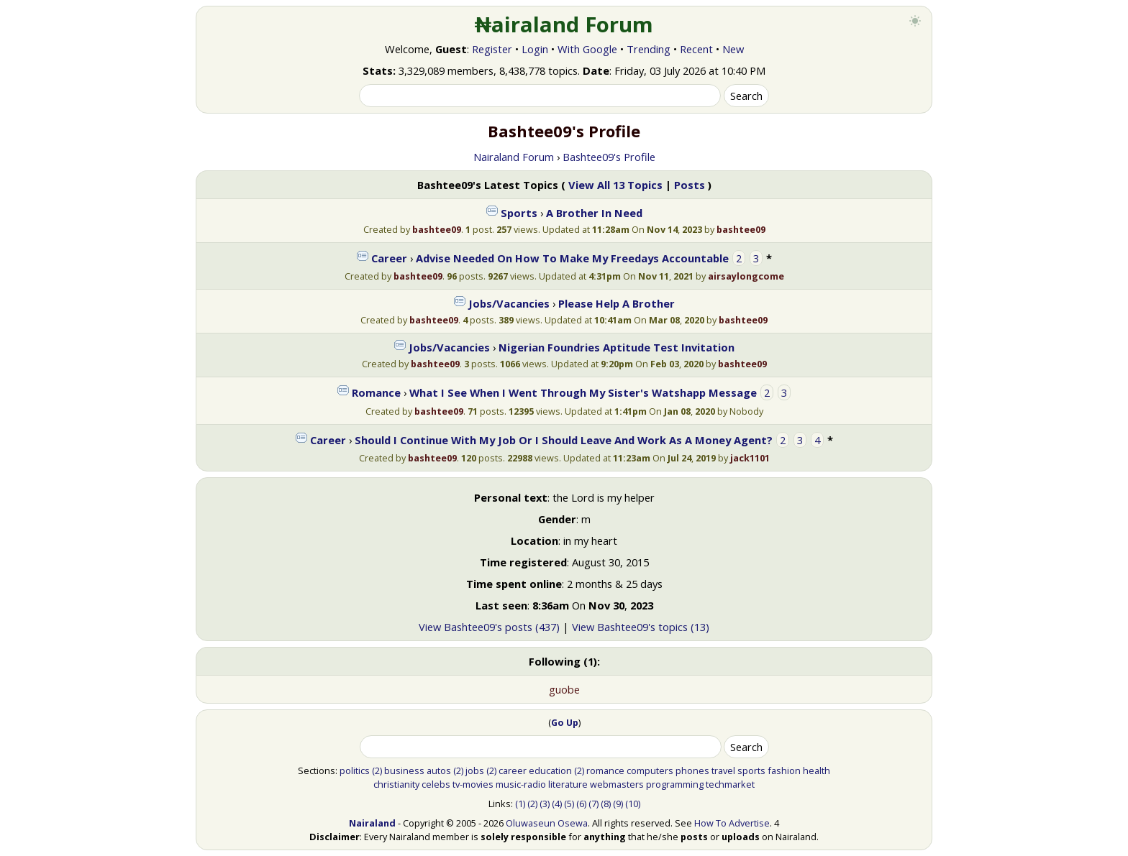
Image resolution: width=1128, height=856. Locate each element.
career (513, 770)
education (550, 770)
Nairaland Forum (513, 156)
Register (492, 49)
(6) (581, 803)
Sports (519, 213)
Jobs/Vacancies (509, 303)
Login (535, 49)
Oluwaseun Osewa (547, 822)
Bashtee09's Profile (609, 156)
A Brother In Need (594, 213)
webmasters (617, 784)
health (816, 770)
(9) (618, 803)
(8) (606, 803)
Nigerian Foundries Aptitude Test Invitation (616, 347)
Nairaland (372, 822)
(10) (632, 803)
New (733, 49)
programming (675, 784)
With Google (587, 49)
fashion (784, 770)
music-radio (521, 784)
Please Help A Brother (616, 303)
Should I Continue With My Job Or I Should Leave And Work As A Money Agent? (565, 440)
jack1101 (750, 457)
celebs (436, 784)
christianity (396, 784)
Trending (648, 49)
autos (439, 770)
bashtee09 (436, 229)
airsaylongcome (746, 276)
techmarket (730, 784)
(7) (593, 803)
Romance (376, 392)
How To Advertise (732, 822)
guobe (564, 689)
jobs (474, 770)
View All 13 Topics (615, 185)
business (404, 770)
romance (605, 770)
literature (568, 784)
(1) (520, 803)
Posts (689, 185)
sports (751, 770)
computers (650, 770)
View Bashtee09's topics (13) (640, 627)
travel (723, 770)
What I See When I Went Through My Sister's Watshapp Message (583, 392)
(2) (377, 770)
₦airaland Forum (564, 24)
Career (389, 258)
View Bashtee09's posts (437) (489, 627)
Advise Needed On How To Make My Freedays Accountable (572, 258)
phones (692, 770)
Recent (696, 49)
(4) (557, 803)
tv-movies (473, 784)
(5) (569, 803)
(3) (545, 803)
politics (355, 770)
